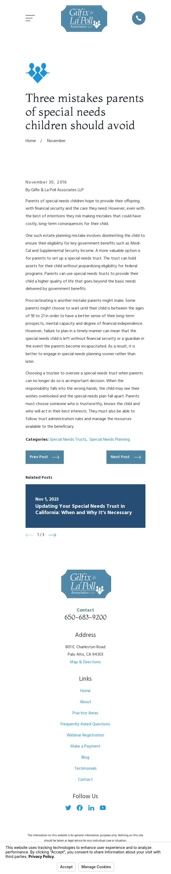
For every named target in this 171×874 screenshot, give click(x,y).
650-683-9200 (85, 617)
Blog (85, 757)
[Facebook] (79, 808)
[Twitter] (68, 808)
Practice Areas (85, 713)
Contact (85, 779)
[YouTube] (103, 808)
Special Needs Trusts (68, 439)
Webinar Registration (85, 735)
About (85, 702)
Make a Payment (85, 746)
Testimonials (85, 768)
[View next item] (52, 535)
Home (85, 691)
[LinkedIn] (91, 808)
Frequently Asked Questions (85, 724)
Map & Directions (85, 662)
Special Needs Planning (110, 439)
